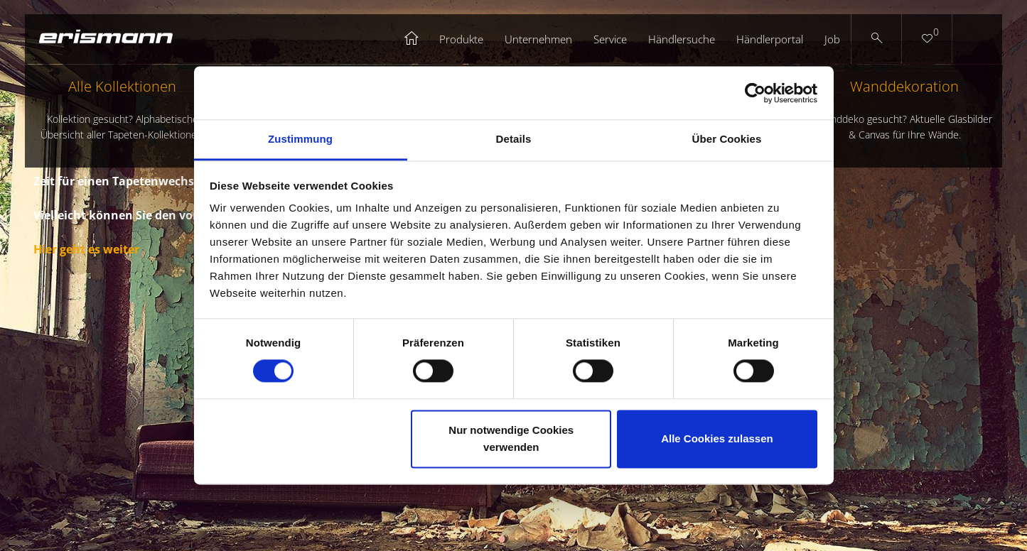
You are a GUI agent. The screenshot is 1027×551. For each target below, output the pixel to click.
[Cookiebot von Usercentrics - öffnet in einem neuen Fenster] (755, 93)
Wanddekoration (904, 110)
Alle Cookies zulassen (717, 438)
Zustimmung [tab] (300, 139)
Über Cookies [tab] (727, 139)
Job (832, 39)
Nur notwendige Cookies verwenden (511, 438)
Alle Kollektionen (122, 110)
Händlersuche (681, 39)
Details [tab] (514, 139)
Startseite (411, 39)
